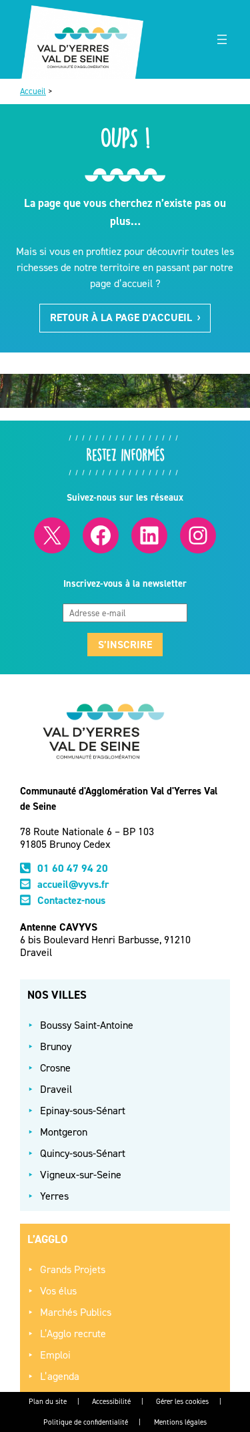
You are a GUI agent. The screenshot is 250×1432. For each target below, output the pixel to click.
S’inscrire (125, 645)
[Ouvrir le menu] (222, 39)
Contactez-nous (71, 900)
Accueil (33, 91)
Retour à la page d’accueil (125, 317)
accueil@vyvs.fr (73, 884)
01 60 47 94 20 (72, 868)
